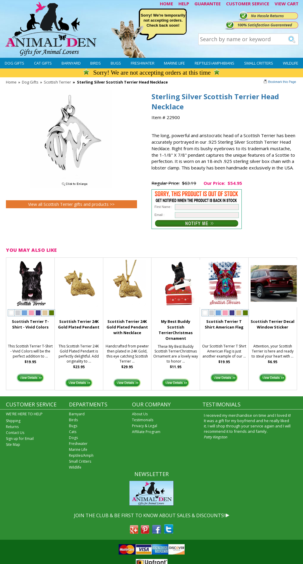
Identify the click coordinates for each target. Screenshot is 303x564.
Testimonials (142, 419)
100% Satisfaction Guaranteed (264, 25)
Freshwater (142, 63)
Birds (95, 63)
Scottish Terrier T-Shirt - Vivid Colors (30, 324)
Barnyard (71, 63)
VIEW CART (287, 4)
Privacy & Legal (144, 425)
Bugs (116, 63)
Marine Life (174, 63)
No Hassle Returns (267, 15)
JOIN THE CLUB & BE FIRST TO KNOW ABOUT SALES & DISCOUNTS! (149, 515)
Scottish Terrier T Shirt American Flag (224, 324)
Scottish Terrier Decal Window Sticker (272, 324)
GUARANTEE (207, 4)
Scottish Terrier (57, 82)
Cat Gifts (43, 63)
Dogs (73, 437)
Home (11, 82)
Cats (72, 431)
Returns (12, 426)
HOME (166, 4)
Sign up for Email (20, 438)
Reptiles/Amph (81, 455)
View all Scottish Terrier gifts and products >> (71, 204)
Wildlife (290, 63)
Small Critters (258, 63)
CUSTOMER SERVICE (247, 4)
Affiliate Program (146, 431)
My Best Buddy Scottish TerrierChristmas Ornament (176, 330)
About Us (140, 413)
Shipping (13, 420)
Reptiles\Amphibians (214, 63)
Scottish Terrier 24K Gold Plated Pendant (78, 324)
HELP (183, 4)
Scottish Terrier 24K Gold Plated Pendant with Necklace (127, 327)
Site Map (13, 444)
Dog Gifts (14, 63)
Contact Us (15, 432)
